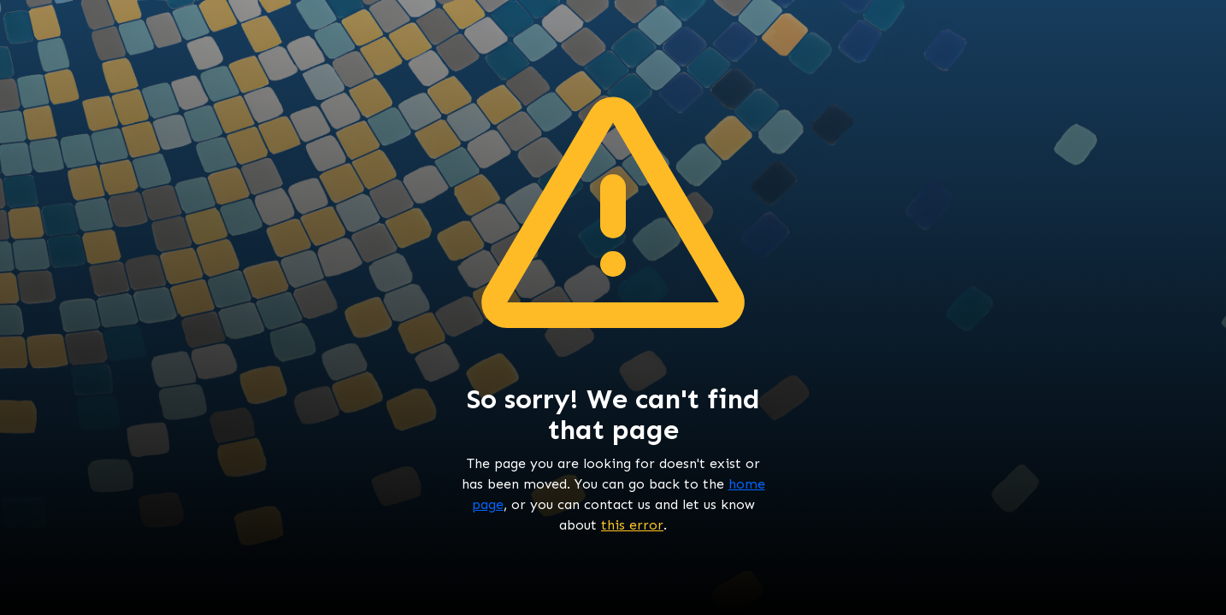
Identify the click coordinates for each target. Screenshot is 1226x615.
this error (632, 525)
